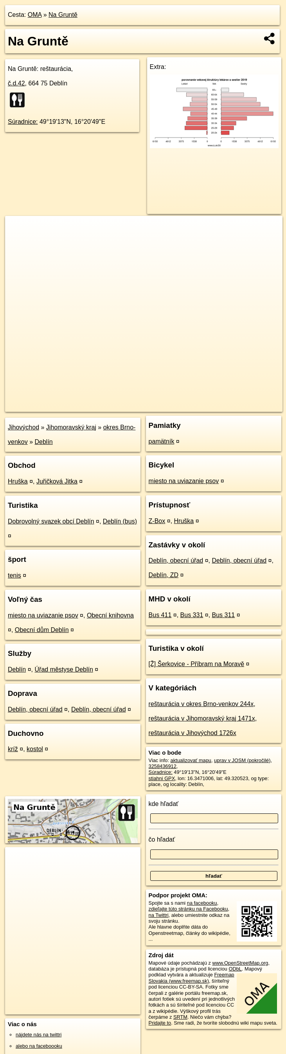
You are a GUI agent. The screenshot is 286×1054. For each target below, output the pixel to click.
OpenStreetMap (147, 405)
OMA (35, 14)
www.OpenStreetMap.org (240, 963)
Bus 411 (160, 615)
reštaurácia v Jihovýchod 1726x (192, 733)
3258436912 (162, 766)
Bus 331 (191, 615)
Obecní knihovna (110, 615)
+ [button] (18, 229)
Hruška (18, 481)
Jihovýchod (23, 427)
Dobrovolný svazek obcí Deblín (51, 521)
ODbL (235, 969)
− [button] (18, 241)
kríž (13, 749)
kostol (35, 749)
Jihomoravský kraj (71, 427)
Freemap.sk (188, 405)
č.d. (16, 83)
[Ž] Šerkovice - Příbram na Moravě (197, 664)
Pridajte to (160, 1023)
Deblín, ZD (163, 575)
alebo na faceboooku (39, 1046)
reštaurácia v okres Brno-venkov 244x (201, 704)
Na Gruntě (63, 14)
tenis (14, 575)
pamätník (161, 441)
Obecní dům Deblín (42, 630)
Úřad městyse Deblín (64, 669)
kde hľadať (164, 803)
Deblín (44, 441)
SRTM (180, 1017)
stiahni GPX (162, 778)
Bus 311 (223, 615)
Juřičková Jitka (56, 481)
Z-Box (157, 521)
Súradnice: (23, 121)
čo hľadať (162, 839)
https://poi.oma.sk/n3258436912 (247, 405)
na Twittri (159, 915)
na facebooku (202, 903)
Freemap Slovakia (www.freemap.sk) (191, 977)
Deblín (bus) (120, 521)
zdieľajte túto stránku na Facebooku (188, 909)
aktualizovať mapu (191, 760)
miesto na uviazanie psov (43, 615)
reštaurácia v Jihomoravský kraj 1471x (202, 718)
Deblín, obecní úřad (35, 709)
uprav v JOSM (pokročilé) (242, 760)
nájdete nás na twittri (38, 1035)
